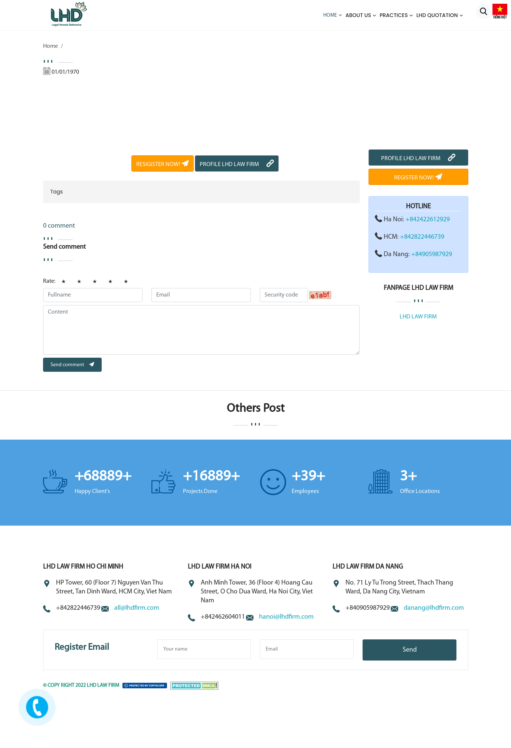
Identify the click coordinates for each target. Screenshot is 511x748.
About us (358, 15)
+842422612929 (428, 219)
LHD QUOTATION (437, 15)
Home (330, 15)
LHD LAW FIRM (418, 317)
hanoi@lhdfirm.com (286, 616)
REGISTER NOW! (418, 178)
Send (410, 649)
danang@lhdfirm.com (434, 608)
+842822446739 (422, 237)
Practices (394, 15)
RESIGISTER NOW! (162, 165)
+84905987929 (431, 254)
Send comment (72, 365)
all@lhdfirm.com (136, 608)
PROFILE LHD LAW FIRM (237, 165)
